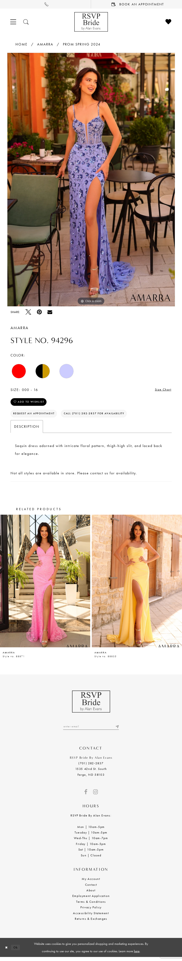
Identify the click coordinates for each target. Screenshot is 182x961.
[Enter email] (91, 730)
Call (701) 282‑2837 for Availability (102, 416)
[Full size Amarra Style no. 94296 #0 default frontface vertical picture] (91, 179)
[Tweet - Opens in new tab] (28, 312)
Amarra (45, 44)
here (136, 955)
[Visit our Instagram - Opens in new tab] (95, 796)
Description (26, 429)
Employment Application (91, 900)
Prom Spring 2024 (82, 44)
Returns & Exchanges (91, 922)
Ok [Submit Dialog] (17, 951)
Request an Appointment (36, 416)
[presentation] (45, 584)
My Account (91, 883)
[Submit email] (116, 730)
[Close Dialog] (7, 951)
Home (21, 44)
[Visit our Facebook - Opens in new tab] (85, 796)
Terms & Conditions (91, 905)
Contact (91, 888)
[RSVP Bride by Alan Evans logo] (91, 22)
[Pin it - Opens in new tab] (39, 312)
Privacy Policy (91, 911)
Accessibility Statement (91, 917)
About (91, 894)
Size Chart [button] (162, 390)
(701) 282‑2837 (90, 767)
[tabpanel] (91, 179)
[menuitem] (45, 4)
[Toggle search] (26, 21)
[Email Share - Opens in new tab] (49, 312)
